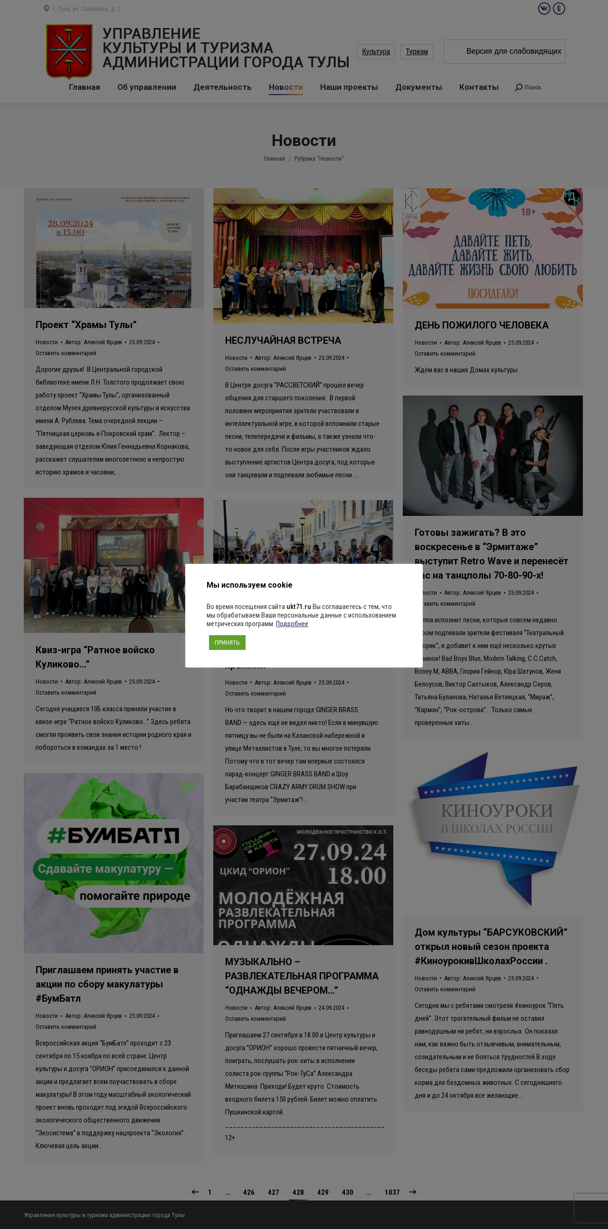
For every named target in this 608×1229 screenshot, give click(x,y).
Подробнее (292, 623)
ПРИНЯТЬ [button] (227, 642)
